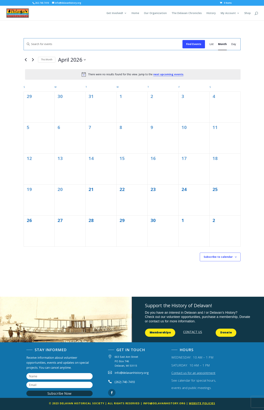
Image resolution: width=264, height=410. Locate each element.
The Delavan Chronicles (187, 13)
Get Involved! (114, 13)
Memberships (160, 332)
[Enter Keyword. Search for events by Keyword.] (103, 44)
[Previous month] (26, 60)
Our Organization (155, 13)
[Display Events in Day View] (233, 44)
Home (135, 13)
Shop (247, 13)
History (211, 13)
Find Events (193, 44)
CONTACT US (192, 332)
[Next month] (33, 60)
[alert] (133, 74)
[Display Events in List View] (211, 44)
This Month (46, 59)
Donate (226, 332)
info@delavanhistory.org (164, 403)
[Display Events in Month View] (222, 44)
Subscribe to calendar (218, 257)
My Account (228, 13)
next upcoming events (168, 74)
